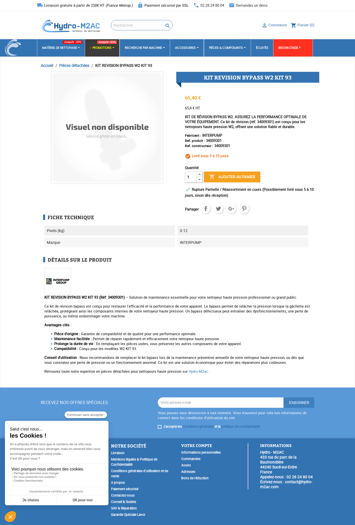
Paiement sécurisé (124, 489)
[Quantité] (191, 177)
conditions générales (198, 426)
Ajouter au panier (232, 177)
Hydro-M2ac (198, 371)
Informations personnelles (201, 452)
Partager (206, 209)
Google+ (231, 209)
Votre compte (196, 445)
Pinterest (244, 209)
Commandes (190, 459)
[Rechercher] (142, 25)
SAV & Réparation (124, 508)
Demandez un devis (252, 5)
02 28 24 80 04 (299, 477)
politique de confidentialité (240, 426)
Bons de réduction (195, 478)
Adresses (188, 471)
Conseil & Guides (123, 502)
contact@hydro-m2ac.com (286, 484)
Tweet (218, 209)
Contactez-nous (123, 495)
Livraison (117, 453)
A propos (118, 482)
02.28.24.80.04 (212, 5)
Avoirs (186, 465)
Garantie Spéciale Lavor (128, 514)
